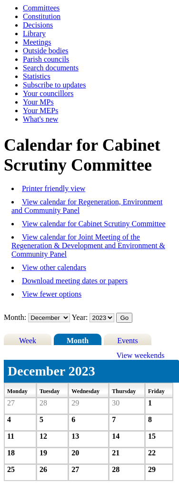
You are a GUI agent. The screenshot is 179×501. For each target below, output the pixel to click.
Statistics (36, 76)
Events (127, 341)
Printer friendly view (53, 188)
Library (34, 33)
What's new (40, 119)
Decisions (38, 25)
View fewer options (51, 294)
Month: (15, 317)
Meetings (37, 42)
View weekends (141, 355)
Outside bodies (46, 51)
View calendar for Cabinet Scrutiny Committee (94, 224)
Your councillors (48, 93)
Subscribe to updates (54, 85)
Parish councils (46, 59)
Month (78, 341)
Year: (81, 317)
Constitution (41, 16)
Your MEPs (40, 110)
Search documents (51, 68)
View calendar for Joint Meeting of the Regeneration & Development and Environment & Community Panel (88, 245)
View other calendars (54, 267)
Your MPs (38, 102)
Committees (41, 8)
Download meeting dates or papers (75, 281)
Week (27, 341)
